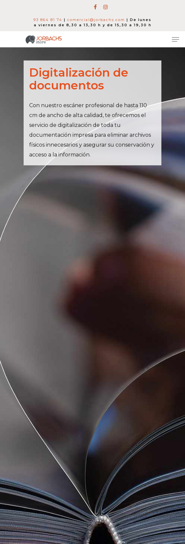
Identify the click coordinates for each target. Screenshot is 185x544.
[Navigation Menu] (175, 39)
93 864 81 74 (47, 19)
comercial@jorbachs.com (96, 19)
